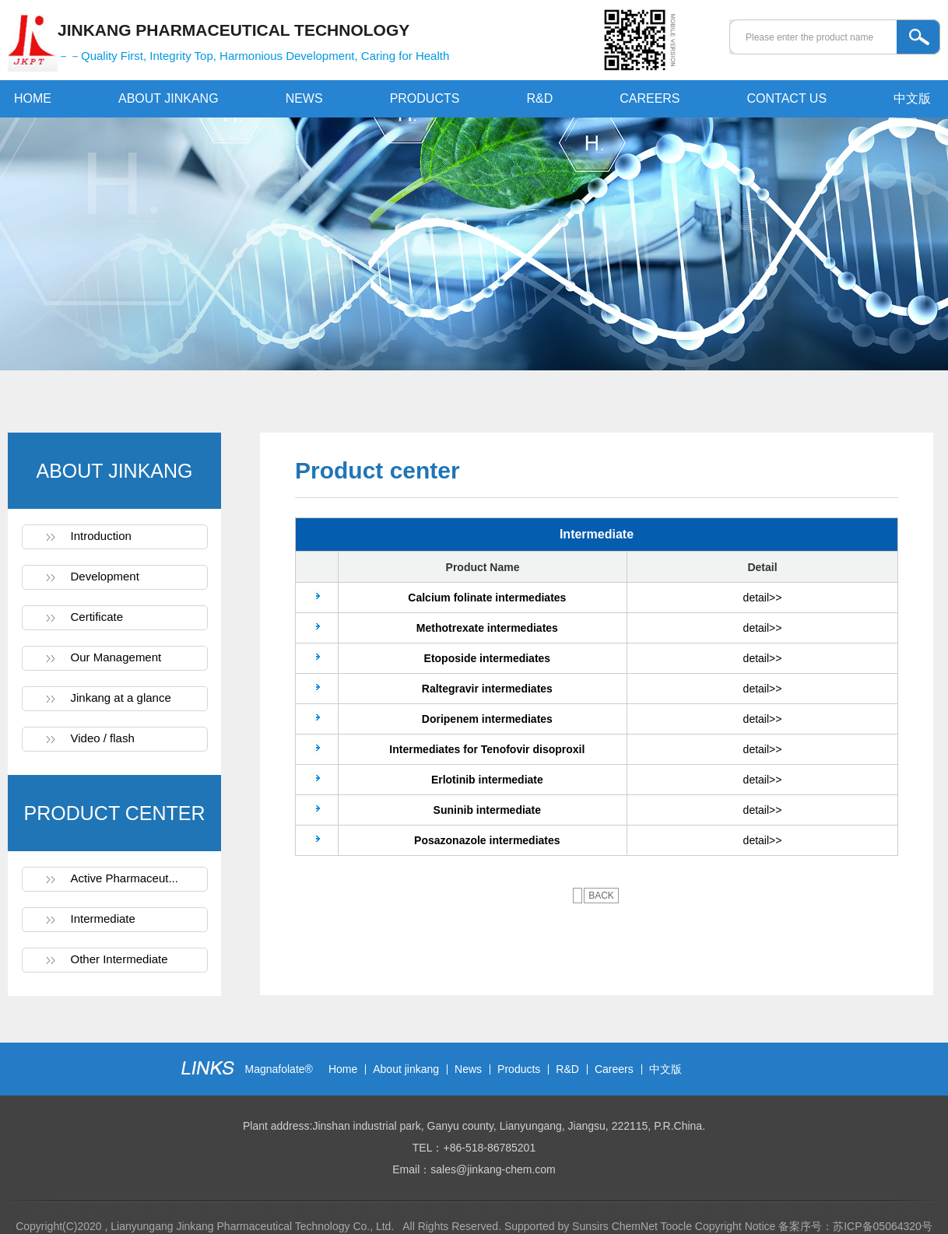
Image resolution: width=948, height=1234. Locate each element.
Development (105, 576)
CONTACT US (787, 98)
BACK (601, 895)
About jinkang (406, 1069)
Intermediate (103, 918)
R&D (539, 98)
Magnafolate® (279, 1069)
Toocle (675, 1226)
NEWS (304, 98)
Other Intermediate (119, 959)
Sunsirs (590, 1226)
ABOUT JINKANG (168, 98)
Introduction (101, 535)
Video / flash (103, 738)
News (468, 1069)
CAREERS (649, 98)
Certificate (97, 616)
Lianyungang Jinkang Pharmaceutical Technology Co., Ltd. (254, 1226)
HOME (32, 98)
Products (518, 1069)
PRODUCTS (425, 98)
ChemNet (635, 1226)
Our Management (116, 657)
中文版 (912, 98)
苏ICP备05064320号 (882, 1226)
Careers (614, 1069)
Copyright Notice (735, 1226)
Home (342, 1069)
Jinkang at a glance (121, 697)
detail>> (762, 597)
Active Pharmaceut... (124, 878)
